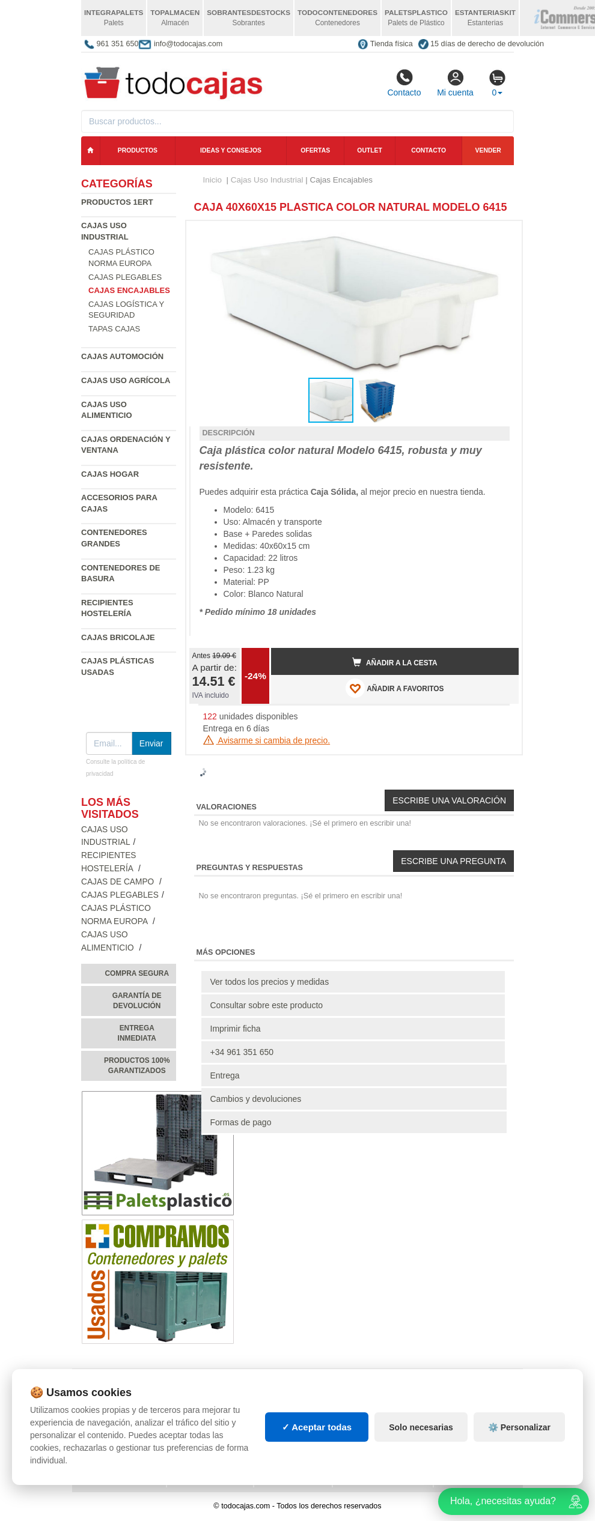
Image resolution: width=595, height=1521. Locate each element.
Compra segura (137, 973)
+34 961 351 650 (242, 1052)
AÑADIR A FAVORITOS (395, 688)
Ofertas (315, 150)
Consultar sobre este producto (266, 1005)
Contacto (404, 82)
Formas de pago (241, 1122)
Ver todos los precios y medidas (269, 982)
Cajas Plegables (125, 277)
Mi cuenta (455, 82)
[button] (498, 234)
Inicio (212, 179)
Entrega (225, 1075)
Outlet (369, 150)
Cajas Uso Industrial (267, 179)
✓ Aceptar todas (317, 1427)
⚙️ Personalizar (519, 1427)
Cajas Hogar (110, 474)
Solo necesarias (421, 1427)
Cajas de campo (118, 881)
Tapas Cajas (114, 328)
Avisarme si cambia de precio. (267, 740)
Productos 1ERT (117, 202)
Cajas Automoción (122, 356)
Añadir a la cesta (395, 662)
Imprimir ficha (235, 1028)
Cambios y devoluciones (256, 1099)
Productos (137, 150)
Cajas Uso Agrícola (125, 380)
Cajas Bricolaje (118, 637)
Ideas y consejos (230, 150)
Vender (488, 150)
